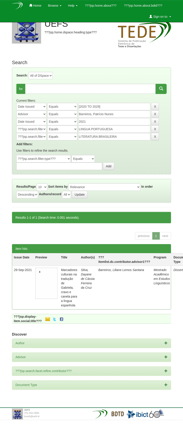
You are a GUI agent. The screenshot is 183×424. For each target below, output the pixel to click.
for (21, 89)
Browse (54, 5)
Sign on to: (160, 16)
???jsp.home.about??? (100, 5)
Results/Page (26, 186)
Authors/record (50, 194)
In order (147, 186)
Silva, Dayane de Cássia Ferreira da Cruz (88, 278)
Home (35, 5)
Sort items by (58, 186)
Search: (22, 75)
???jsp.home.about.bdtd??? (142, 5)
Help (73, 5)
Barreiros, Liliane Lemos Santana (121, 270)
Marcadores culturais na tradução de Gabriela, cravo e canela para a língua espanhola (69, 287)
